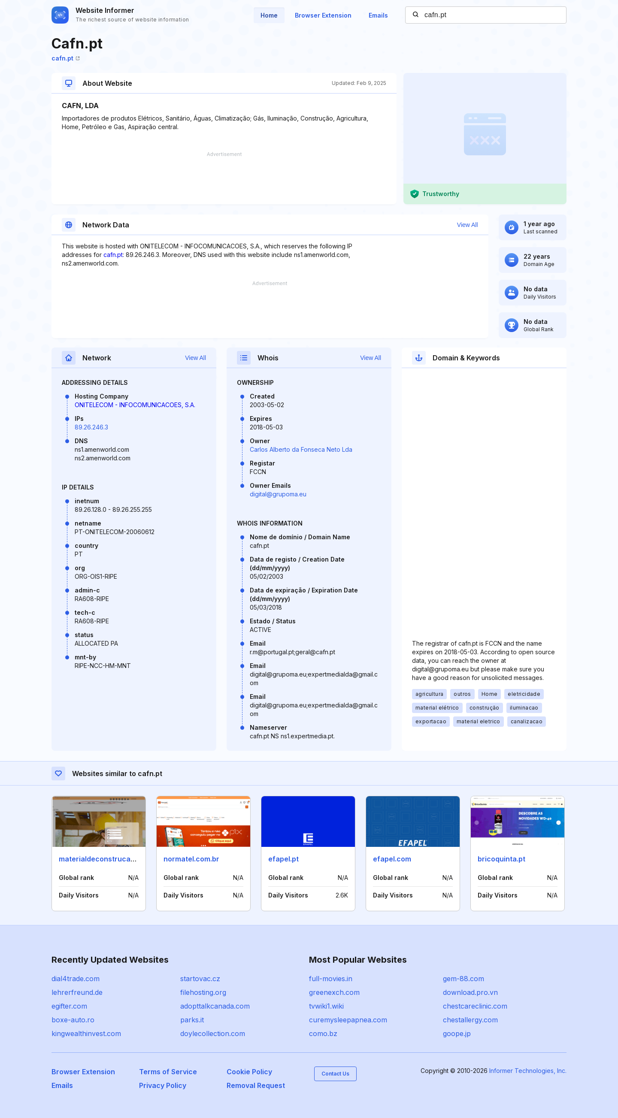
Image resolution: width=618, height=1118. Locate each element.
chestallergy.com (470, 1019)
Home (269, 15)
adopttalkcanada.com (215, 1006)
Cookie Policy (249, 1071)
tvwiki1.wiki (326, 1006)
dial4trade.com (76, 978)
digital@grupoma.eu (278, 494)
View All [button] (467, 224)
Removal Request (256, 1085)
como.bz (323, 1033)
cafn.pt (66, 58)
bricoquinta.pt (501, 859)
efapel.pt (283, 859)
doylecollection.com (212, 1033)
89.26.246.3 (91, 427)
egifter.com (69, 1006)
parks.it (192, 1019)
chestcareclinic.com (475, 1006)
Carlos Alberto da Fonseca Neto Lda (301, 449)
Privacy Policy (162, 1085)
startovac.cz (200, 978)
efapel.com (392, 859)
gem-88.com (463, 978)
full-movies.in (330, 978)
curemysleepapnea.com (348, 1019)
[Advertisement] (224, 178)
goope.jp (457, 1033)
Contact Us (335, 1073)
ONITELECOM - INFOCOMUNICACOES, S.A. (135, 404)
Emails (378, 15)
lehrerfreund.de (77, 992)
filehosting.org (203, 992)
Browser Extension (323, 15)
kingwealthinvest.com (86, 1033)
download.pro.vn (470, 992)
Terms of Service (168, 1071)
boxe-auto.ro (73, 1019)
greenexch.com (334, 992)
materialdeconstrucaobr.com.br (113, 859)
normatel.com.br (191, 859)
